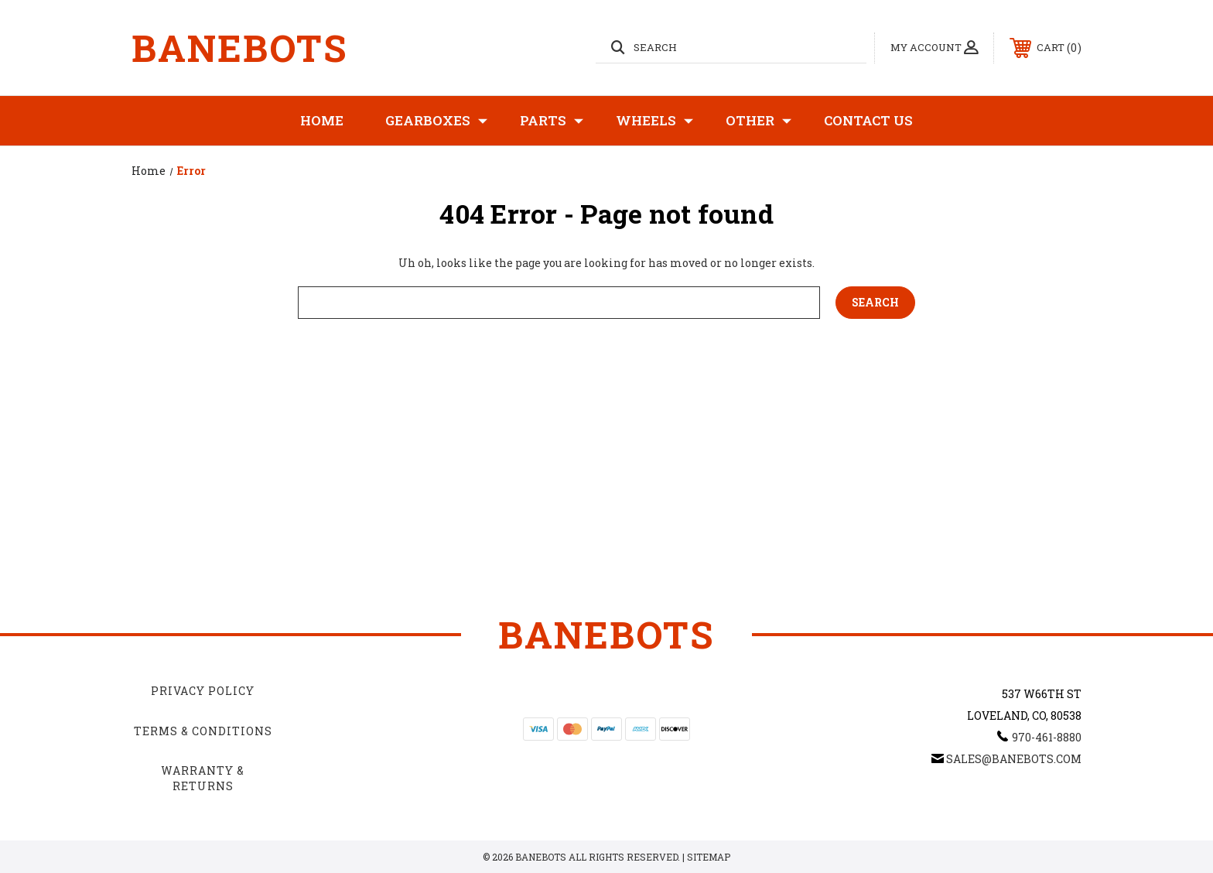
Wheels (654, 120)
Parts (551, 120)
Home (321, 120)
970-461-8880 (1046, 737)
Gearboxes (436, 120)
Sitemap (708, 857)
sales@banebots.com (1013, 758)
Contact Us (868, 120)
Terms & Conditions (203, 731)
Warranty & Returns (202, 778)
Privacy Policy (203, 690)
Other (758, 120)
